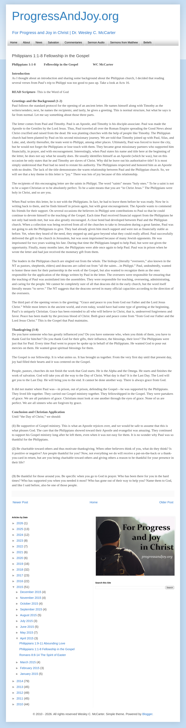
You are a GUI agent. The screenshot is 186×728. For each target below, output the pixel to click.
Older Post (166, 502)
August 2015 (29, 615)
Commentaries (73, 42)
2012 (20, 692)
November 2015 (31, 597)
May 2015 (27, 632)
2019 (20, 563)
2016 (20, 581)
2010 (20, 704)
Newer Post (20, 502)
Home (13, 42)
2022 (20, 546)
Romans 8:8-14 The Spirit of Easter (42, 655)
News (39, 42)
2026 (20, 523)
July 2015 (27, 621)
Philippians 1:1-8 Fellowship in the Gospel (47, 649)
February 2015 (30, 668)
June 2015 (27, 626)
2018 (20, 569)
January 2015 (29, 673)
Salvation (53, 42)
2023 (20, 540)
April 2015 (27, 638)
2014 (20, 681)
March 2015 (28, 662)
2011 (20, 698)
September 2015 (31, 609)
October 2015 (29, 603)
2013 (20, 686)
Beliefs (147, 42)
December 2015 (31, 592)
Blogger (147, 714)
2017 (20, 575)
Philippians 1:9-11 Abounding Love (42, 643)
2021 (20, 552)
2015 (20, 587)
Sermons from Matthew (124, 42)
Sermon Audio (96, 42)
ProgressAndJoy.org (65, 16)
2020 (20, 558)
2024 (20, 534)
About (26, 42)
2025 (20, 529)
